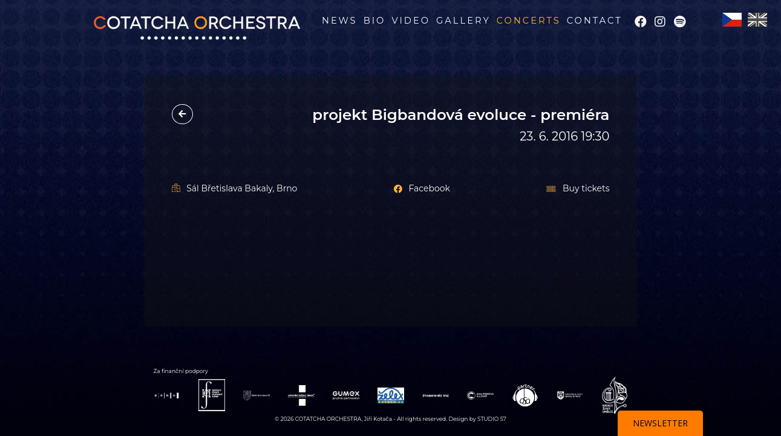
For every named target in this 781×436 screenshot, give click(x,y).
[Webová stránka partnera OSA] (525, 394)
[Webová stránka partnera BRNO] (167, 395)
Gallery (463, 20)
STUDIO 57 (491, 418)
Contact (595, 20)
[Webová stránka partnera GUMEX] (346, 394)
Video (410, 20)
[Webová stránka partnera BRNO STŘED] (570, 394)
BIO (375, 20)
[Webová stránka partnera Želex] (390, 394)
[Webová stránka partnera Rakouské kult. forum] (301, 394)
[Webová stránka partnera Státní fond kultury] (256, 394)
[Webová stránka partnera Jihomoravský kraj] (435, 395)
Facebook (422, 188)
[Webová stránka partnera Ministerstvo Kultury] (480, 394)
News (340, 20)
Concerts (529, 20)
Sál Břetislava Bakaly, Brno (235, 188)
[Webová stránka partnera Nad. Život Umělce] (614, 394)
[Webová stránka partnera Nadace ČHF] (211, 394)
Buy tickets (577, 188)
